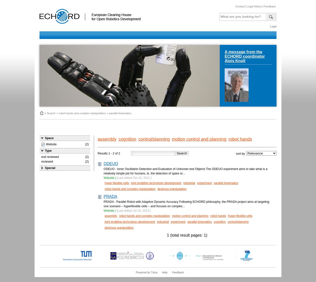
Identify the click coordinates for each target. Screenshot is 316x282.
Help (165, 272)
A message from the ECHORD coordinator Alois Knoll (245, 56)
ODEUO (111, 164)
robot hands (240, 139)
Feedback (270, 6)
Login (273, 26)
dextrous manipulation (172, 189)
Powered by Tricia (146, 272)
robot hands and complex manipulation (82, 113)
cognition (127, 139)
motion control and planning (199, 139)
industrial (189, 183)
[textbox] (242, 16)
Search (51, 113)
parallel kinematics (120, 113)
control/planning (154, 139)
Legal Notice (254, 6)
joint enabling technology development (156, 183)
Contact (240, 6)
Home (41, 113)
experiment (204, 183)
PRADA (110, 196)
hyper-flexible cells (117, 183)
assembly (107, 139)
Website (109, 178)
